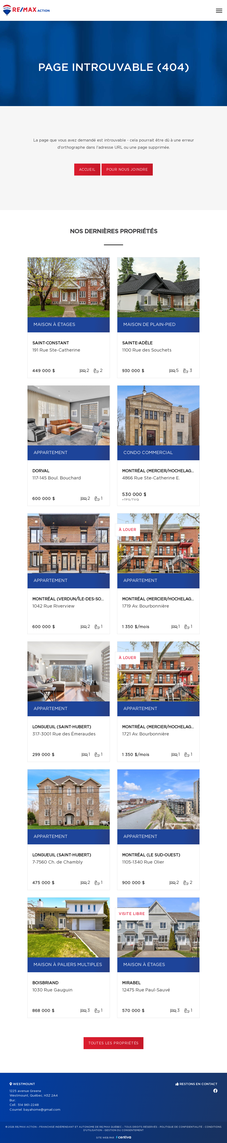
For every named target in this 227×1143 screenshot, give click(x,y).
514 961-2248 (28, 1105)
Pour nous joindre (127, 169)
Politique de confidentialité (181, 1127)
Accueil (87, 169)
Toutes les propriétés (113, 1043)
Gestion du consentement (124, 1130)
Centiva (123, 1137)
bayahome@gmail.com (41, 1109)
